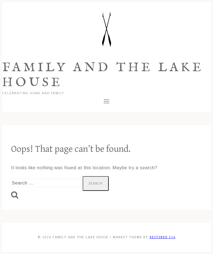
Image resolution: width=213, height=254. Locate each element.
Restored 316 (163, 237)
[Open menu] (106, 102)
